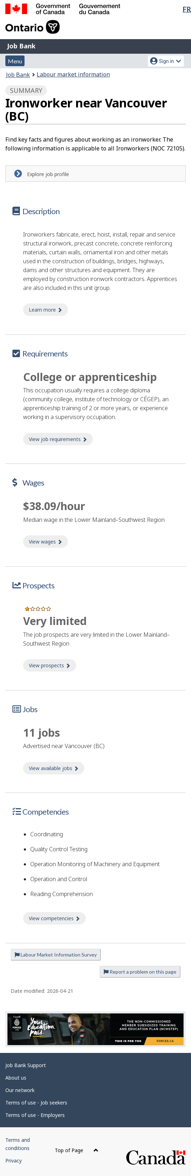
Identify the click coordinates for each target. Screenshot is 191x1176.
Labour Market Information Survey (56, 955)
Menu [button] (15, 61)
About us (15, 1077)
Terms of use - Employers (35, 1115)
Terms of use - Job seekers (36, 1102)
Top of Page (77, 1150)
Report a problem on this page (140, 972)
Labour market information (73, 74)
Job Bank (21, 46)
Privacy (13, 1160)
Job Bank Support (25, 1065)
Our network (20, 1090)
